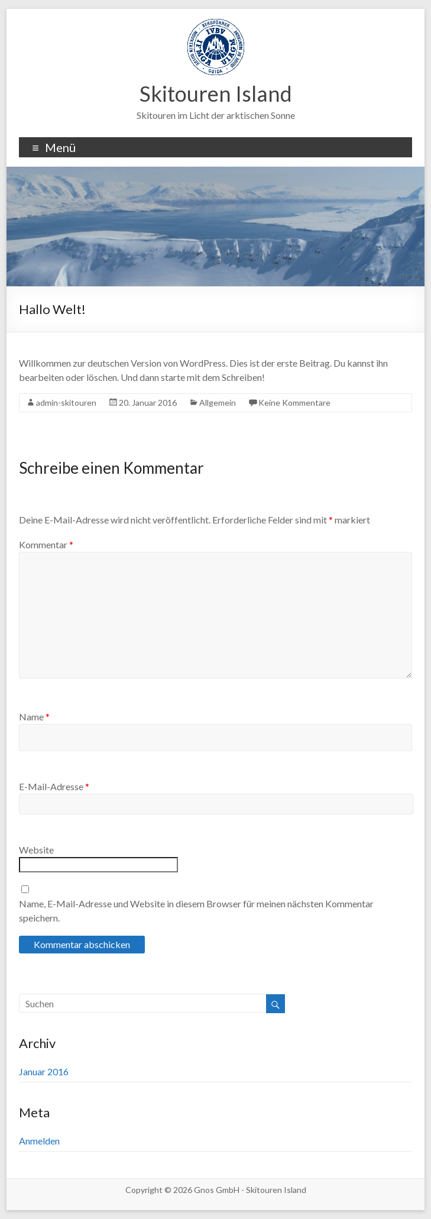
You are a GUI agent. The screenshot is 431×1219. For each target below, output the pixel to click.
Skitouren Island (216, 93)
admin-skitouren (66, 402)
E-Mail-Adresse (54, 786)
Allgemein (217, 402)
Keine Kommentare (294, 402)
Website (36, 849)
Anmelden (39, 1140)
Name (34, 716)
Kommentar (46, 544)
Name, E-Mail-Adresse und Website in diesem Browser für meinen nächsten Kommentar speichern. (196, 910)
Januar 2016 (44, 1071)
